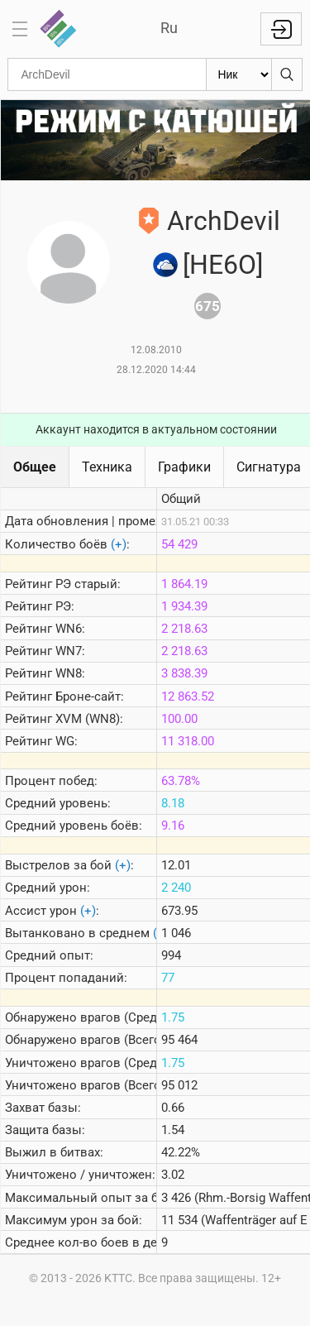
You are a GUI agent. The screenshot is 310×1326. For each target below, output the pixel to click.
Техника (107, 467)
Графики (184, 467)
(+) (118, 544)
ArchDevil (223, 221)
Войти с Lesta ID (281, 28)
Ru (169, 27)
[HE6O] (223, 264)
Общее (34, 467)
